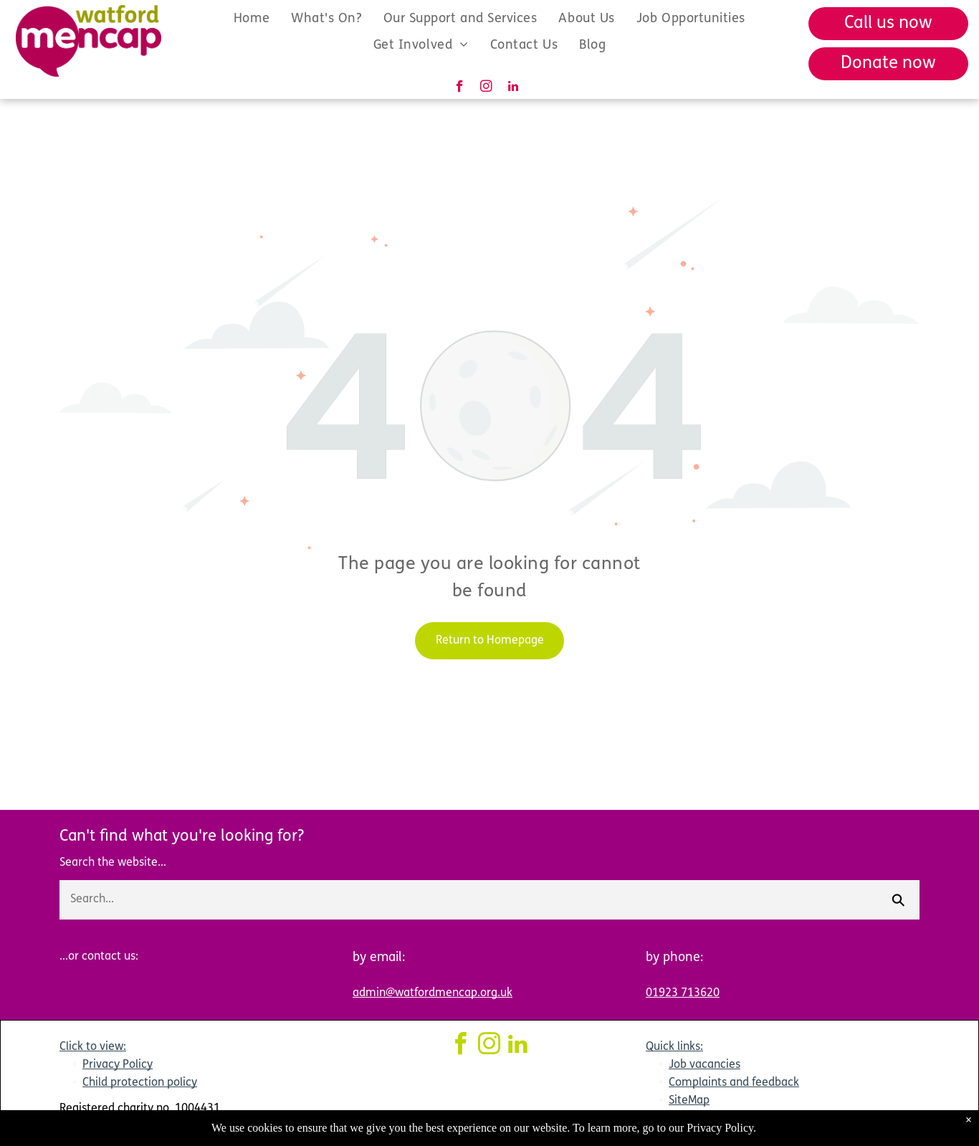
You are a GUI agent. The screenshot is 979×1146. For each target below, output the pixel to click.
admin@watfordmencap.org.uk (432, 993)
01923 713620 (683, 993)
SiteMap (689, 1101)
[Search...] (468, 900)
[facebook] (460, 88)
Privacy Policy (117, 1065)
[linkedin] (513, 88)
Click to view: (92, 1047)
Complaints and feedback (734, 1083)
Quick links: (674, 1047)
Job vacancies (704, 1065)
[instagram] (486, 88)
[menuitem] (251, 18)
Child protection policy (139, 1083)
